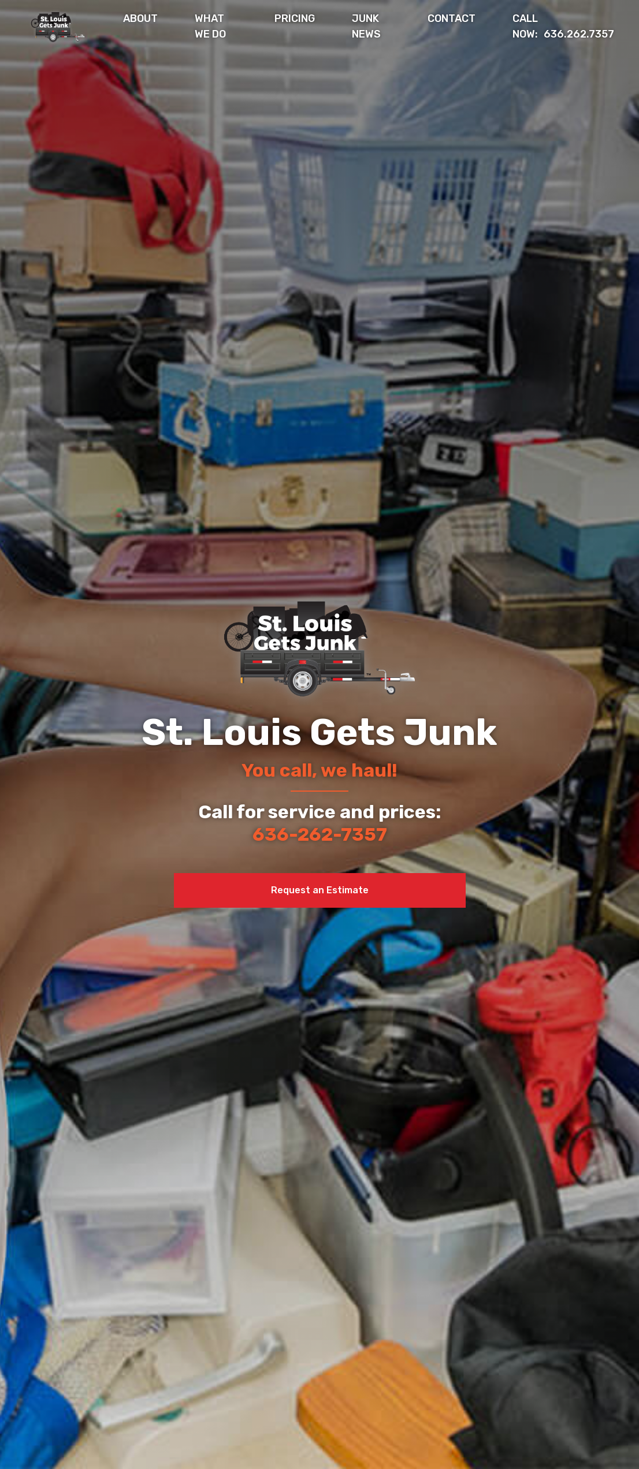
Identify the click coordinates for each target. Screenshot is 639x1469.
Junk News (366, 26)
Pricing (294, 18)
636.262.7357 (563, 26)
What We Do (210, 26)
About (140, 18)
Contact (451, 18)
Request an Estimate (320, 890)
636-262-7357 (319, 834)
